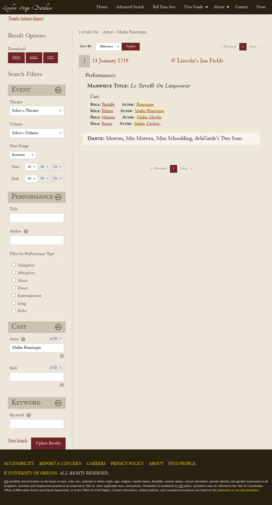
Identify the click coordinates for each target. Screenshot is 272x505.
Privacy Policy (127, 464)
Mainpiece (26, 265)
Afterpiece (26, 273)
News (261, 7)
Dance (23, 288)
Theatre (16, 102)
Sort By (85, 46)
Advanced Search (130, 7)
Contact (241, 7)
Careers (96, 464)
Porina (107, 124)
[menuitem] (102, 7)
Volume (16, 124)
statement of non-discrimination (237, 490)
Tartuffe (108, 105)
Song (22, 304)
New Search (18, 441)
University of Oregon (33, 473)
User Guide (193, 7)
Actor (14, 339)
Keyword (17, 415)
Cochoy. (147, 123)
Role (13, 368)
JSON (16, 58)
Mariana (108, 117)
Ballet (22, 311)
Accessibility (19, 464)
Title (14, 209)
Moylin (148, 117)
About (219, 7)
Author (16, 231)
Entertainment (29, 296)
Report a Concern (60, 464)
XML (34, 58)
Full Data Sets (164, 7)
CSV (50, 58)
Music (23, 281)
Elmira (107, 111)
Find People (182, 464)
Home (102, 7)
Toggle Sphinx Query (26, 18)
